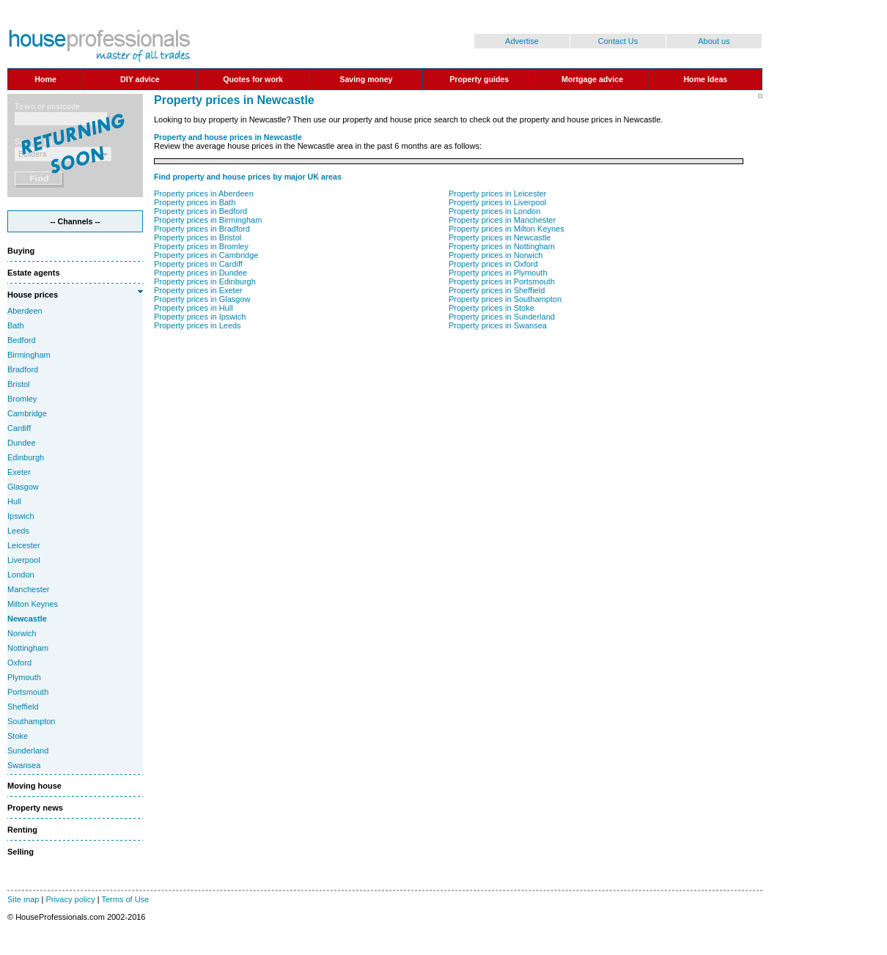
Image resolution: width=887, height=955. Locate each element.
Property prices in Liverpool (497, 202)
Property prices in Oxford (493, 263)
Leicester (23, 545)
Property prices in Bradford (202, 228)
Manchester (28, 589)
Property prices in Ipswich (200, 316)
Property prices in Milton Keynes (506, 228)
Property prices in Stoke (491, 307)
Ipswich (20, 516)
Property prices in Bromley (201, 246)
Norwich (22, 633)
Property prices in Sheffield (497, 290)
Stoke (17, 735)
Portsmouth (27, 691)
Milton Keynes (32, 604)
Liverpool (23, 560)
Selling (20, 851)
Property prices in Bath (194, 202)
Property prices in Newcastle (500, 237)
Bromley (22, 398)
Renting (22, 829)
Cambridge (27, 413)
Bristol (18, 384)
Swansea (23, 765)
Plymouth (24, 677)
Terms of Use (125, 899)
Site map (23, 899)
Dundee (21, 442)
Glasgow (23, 486)
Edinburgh (25, 457)
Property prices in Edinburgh (205, 281)
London (20, 574)
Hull (14, 501)
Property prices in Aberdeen (204, 193)
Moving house (34, 785)
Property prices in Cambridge (206, 255)
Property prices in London (494, 211)
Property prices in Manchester (502, 219)
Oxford (19, 662)
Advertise (522, 41)
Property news (35, 807)
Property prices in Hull (193, 307)
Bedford (21, 340)
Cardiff (19, 428)
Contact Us (618, 41)
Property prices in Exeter (198, 290)
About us (713, 41)
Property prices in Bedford (200, 211)
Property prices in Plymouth (498, 272)
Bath (15, 325)
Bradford (22, 369)
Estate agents (33, 272)
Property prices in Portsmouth (502, 281)
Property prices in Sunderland (502, 316)
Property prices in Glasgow (202, 299)
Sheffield (23, 706)
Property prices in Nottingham (502, 246)
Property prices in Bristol (197, 237)
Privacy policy (70, 899)
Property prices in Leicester (497, 193)
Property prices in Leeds (197, 325)
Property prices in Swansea (498, 325)
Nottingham (27, 648)
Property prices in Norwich (495, 255)
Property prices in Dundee (200, 272)
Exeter (19, 472)
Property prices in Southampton (505, 299)
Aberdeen (25, 310)
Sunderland (27, 750)
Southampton (31, 721)
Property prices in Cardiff (198, 263)
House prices (32, 294)
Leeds (18, 530)
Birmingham (29, 354)
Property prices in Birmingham (208, 219)
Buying (20, 250)
